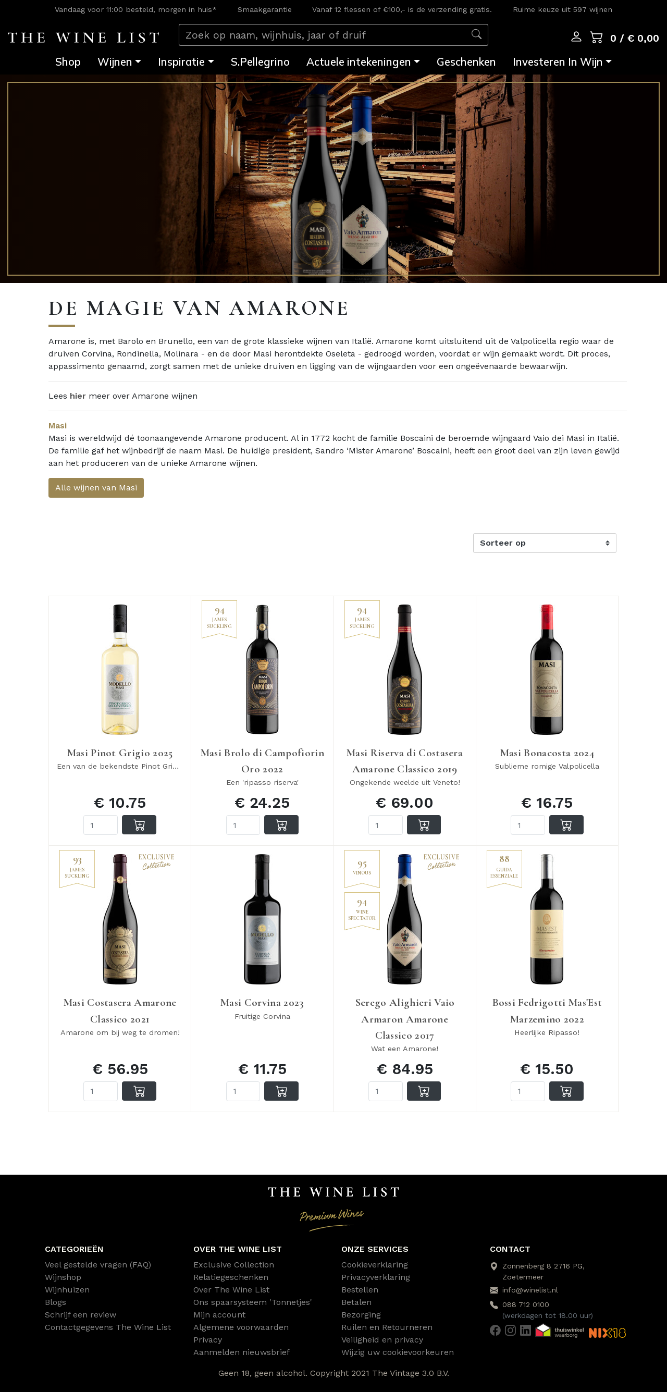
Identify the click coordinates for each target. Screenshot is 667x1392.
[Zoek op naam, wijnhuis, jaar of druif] (322, 35)
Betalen (356, 1302)
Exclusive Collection (233, 1265)
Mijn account (219, 1315)
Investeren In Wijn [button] (558, 61)
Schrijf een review (80, 1315)
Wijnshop (63, 1277)
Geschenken (466, 61)
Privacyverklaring (375, 1277)
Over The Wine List (231, 1290)
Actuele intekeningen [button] (358, 61)
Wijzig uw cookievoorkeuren (397, 1352)
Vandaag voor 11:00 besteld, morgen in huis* (136, 9)
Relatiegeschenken (230, 1277)
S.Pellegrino (260, 61)
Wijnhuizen (67, 1290)
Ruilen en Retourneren (387, 1327)
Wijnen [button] (114, 61)
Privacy (207, 1340)
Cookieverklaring (374, 1265)
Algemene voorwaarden (241, 1327)
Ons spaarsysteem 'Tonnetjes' (252, 1302)
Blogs (55, 1302)
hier (78, 396)
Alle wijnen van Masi (96, 487)
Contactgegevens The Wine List (108, 1327)
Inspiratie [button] (181, 61)
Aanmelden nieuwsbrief (241, 1352)
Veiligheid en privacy (382, 1340)
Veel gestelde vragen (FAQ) (98, 1265)
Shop (68, 61)
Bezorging (361, 1315)
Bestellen (359, 1290)
